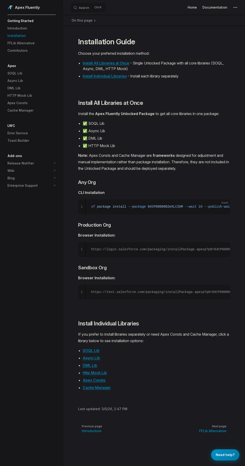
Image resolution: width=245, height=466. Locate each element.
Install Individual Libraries (105, 76)
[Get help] (225, 454)
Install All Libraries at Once (106, 63)
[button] (31, 21)
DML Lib (90, 365)
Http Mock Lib (95, 372)
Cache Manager (97, 387)
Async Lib (91, 358)
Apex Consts (94, 380)
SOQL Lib (91, 350)
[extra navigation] (235, 7)
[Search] (88, 7)
